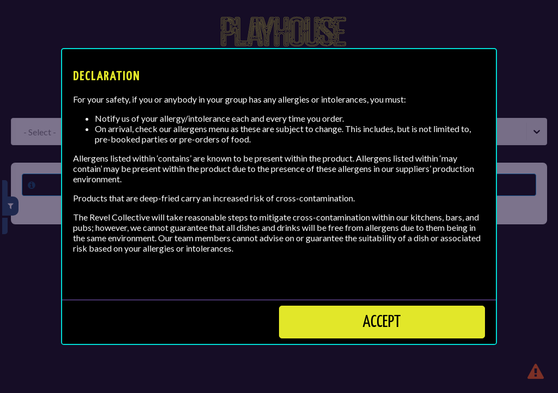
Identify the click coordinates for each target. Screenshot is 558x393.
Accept (382, 322)
